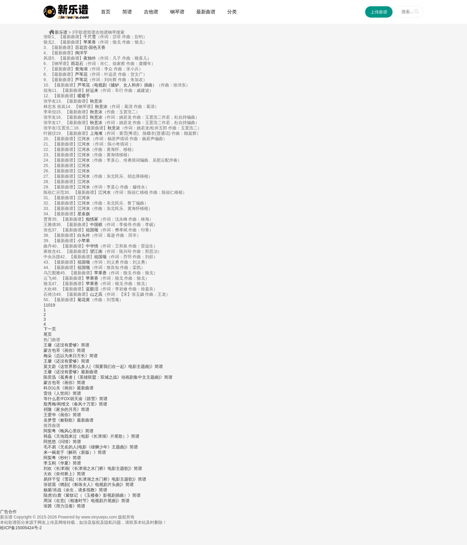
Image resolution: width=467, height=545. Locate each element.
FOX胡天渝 (71, 398)
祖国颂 (92, 229)
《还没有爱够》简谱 (70, 345)
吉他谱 (151, 11)
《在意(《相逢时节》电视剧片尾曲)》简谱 (91, 500)
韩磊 (47, 436)
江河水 (84, 138)
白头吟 (83, 235)
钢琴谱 (177, 11)
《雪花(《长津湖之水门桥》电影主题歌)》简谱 (103, 479)
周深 (47, 500)
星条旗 (83, 213)
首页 (105, 11)
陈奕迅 (49, 377)
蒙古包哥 (51, 350)
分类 (232, 11)
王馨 (47, 345)
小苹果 (83, 240)
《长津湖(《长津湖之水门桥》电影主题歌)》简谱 (97, 468)
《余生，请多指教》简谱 (84, 489)
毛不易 (49, 447)
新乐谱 (61, 32)
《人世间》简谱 (66, 393)
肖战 (57, 489)
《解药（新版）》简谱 (85, 452)
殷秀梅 (49, 404)
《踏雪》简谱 (95, 398)
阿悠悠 (49, 441)
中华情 (92, 246)
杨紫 (47, 489)
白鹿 (57, 495)
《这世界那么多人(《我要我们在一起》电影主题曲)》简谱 (109, 366)
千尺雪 (89, 36)
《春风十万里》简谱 (88, 404)
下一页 (49, 328)
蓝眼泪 (92, 289)
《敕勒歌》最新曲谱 (75, 420)
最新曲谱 (205, 11)
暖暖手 (83, 95)
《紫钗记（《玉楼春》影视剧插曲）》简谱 (101, 495)
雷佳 (47, 393)
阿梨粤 (49, 430)
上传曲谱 (379, 12)
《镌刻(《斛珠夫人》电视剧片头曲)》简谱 (95, 484)
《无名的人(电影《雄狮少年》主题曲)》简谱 (97, 447)
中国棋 (96, 224)
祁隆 (47, 409)
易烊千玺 (51, 479)
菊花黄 (83, 299)
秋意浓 (96, 101)
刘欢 (47, 468)
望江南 (96, 251)
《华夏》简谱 (68, 463)
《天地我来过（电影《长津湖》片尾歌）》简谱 (95, 436)
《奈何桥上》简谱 (68, 473)
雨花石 (77, 63)
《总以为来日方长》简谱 (75, 355)
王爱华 (49, 414)
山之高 (96, 294)
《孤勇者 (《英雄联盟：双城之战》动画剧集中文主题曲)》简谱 (114, 377)
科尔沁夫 (51, 387)
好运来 (92, 90)
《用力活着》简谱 (68, 506)
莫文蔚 (49, 366)
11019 (49, 305)
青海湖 (81, 68)
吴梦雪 (49, 420)
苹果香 (89, 42)
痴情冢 (92, 219)
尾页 (47, 334)
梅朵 (47, 355)
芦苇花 (81, 74)
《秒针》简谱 (68, 457)
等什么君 (51, 398)
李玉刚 (49, 463)
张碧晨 (49, 484)
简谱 (127, 11)
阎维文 (63, 404)
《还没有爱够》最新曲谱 (75, 371)
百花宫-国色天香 (90, 47)
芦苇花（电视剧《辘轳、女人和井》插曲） (117, 85)
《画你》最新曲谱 (77, 387)
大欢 (47, 473)
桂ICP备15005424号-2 (21, 527)
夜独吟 (89, 58)
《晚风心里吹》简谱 (75, 430)
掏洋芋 (81, 52)
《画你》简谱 (72, 350)
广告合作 (8, 511)
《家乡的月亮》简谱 (70, 409)
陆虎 (47, 495)
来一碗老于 (53, 452)
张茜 (47, 506)
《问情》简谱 (68, 441)
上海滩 (96, 133)
